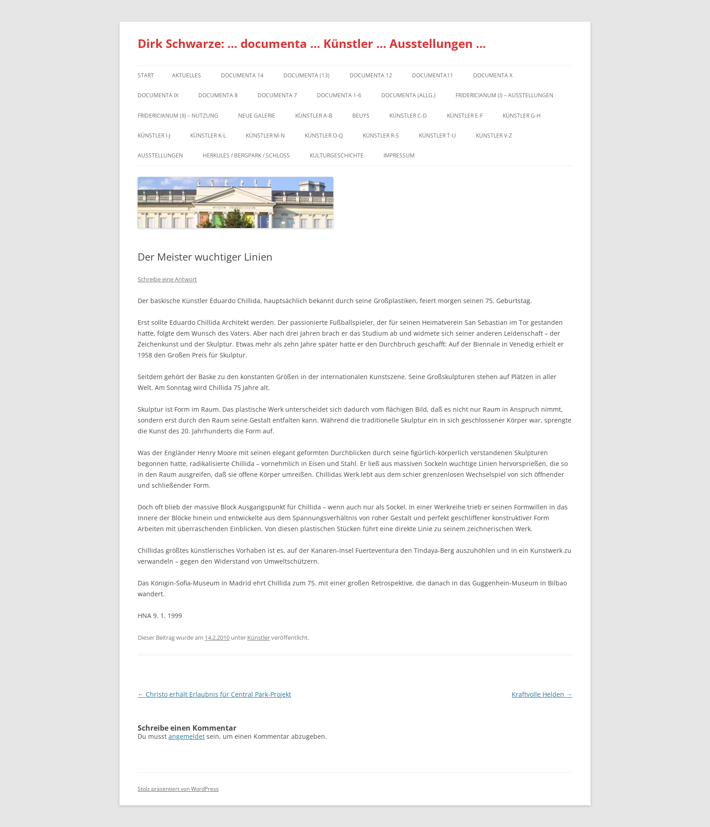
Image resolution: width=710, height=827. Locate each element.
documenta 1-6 (339, 95)
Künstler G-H (522, 115)
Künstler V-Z (494, 135)
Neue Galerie (256, 115)
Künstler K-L (208, 135)
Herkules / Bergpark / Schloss (246, 155)
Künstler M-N (265, 135)
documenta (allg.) (408, 95)
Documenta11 (432, 75)
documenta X (493, 75)
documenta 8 (218, 95)
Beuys (360, 115)
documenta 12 (371, 75)
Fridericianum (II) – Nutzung (178, 115)
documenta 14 (242, 75)
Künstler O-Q (324, 135)
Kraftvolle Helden (542, 694)
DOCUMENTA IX (158, 95)
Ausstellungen (160, 155)
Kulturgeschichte (337, 155)
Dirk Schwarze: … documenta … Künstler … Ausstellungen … (312, 43)
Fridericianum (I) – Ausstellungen (504, 95)
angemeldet (186, 736)
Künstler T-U (437, 135)
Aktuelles (186, 75)
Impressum (399, 155)
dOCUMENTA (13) (306, 75)
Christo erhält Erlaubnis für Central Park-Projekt (214, 694)
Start (146, 75)
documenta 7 (277, 95)
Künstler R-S (381, 135)
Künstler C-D (408, 115)
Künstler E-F (465, 115)
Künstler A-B (313, 115)
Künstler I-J (154, 135)
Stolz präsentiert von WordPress (178, 789)
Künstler (258, 637)
